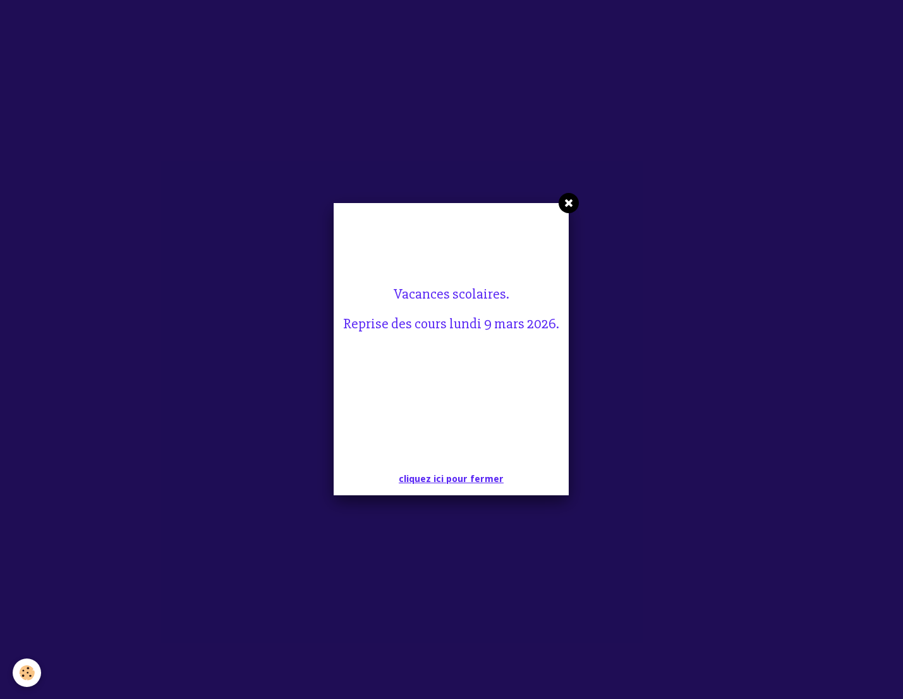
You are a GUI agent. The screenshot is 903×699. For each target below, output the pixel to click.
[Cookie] (27, 673)
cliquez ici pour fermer (451, 479)
